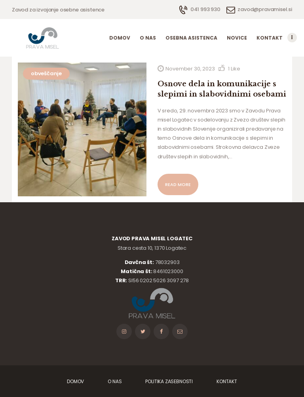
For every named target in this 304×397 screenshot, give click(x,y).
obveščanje (46, 73)
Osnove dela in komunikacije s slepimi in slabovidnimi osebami (222, 89)
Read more (178, 184)
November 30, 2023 (190, 68)
